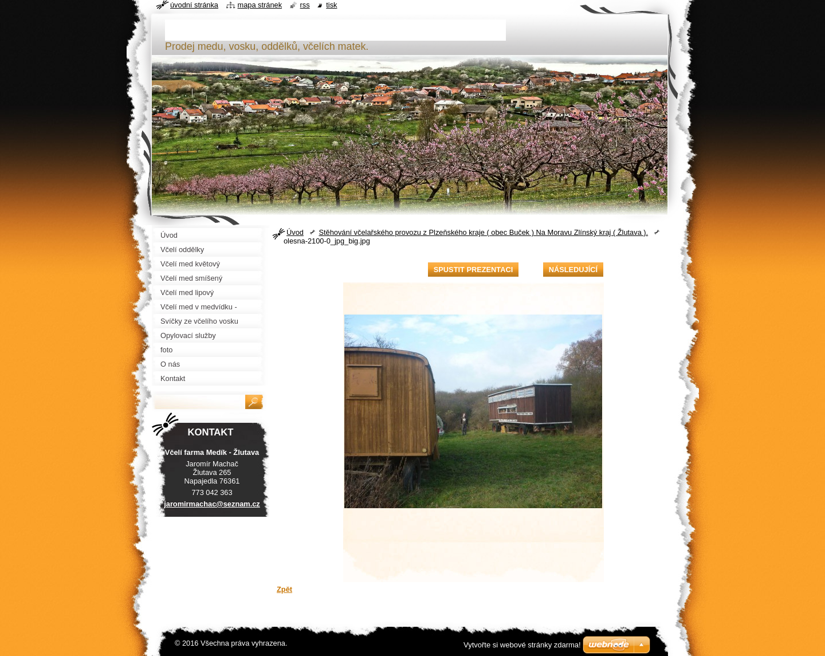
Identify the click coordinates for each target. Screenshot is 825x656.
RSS (305, 5)
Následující (573, 269)
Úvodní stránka (194, 5)
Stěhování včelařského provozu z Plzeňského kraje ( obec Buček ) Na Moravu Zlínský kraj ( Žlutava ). (483, 232)
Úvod (295, 232)
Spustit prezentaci (473, 269)
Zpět (284, 589)
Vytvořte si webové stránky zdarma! (522, 645)
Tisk (331, 5)
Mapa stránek (260, 5)
